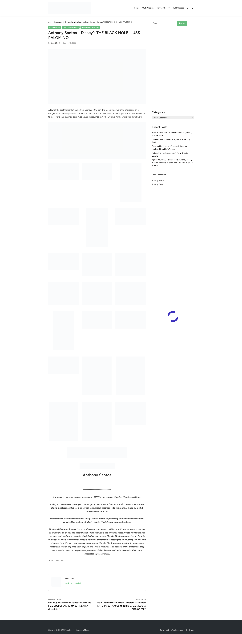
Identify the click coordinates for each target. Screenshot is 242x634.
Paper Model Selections (71, 27)
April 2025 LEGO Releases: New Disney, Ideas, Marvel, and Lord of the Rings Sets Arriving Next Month (172, 163)
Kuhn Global (55, 43)
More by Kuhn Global (72, 583)
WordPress (175, 630)
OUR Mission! (148, 8)
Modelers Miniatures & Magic (76, 630)
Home (136, 8)
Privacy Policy (163, 8)
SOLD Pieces (178, 8)
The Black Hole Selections (90, 27)
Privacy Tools (157, 184)
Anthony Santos (54, 27)
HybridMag (188, 630)
